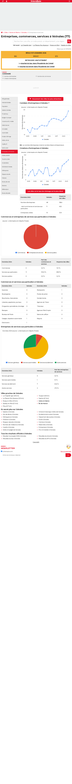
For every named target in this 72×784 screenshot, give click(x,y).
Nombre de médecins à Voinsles (13, 425)
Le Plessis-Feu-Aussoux (40, 45)
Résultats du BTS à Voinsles (47, 438)
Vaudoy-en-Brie (66, 45)
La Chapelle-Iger (26, 45)
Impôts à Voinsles (8, 427)
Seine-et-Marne (15, 32)
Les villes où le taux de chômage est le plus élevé (45, 191)
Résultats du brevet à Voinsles (48, 436)
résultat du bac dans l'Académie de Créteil (37, 63)
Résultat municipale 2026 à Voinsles (14, 436)
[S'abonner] (36, 455)
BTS (56, 56)
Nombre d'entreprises (10, 76)
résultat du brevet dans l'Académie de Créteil (37, 66)
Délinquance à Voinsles (10, 417)
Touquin (41, 396)
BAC (15, 56)
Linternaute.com (7, 451)
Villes (6, 32)
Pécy (4, 406)
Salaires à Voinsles (8, 412)
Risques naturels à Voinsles (11, 422)
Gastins (41, 398)
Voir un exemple (66, 451)
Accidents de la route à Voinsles (49, 414)
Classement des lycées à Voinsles (49, 417)
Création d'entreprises (10, 78)
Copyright (36, 442)
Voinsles (24, 32)
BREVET (36, 56)
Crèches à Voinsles (45, 422)
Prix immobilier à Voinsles (47, 430)
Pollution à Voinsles (9, 419)
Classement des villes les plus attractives (45, 99)
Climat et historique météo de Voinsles (51, 412)
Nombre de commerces (44, 76)
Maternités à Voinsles (45, 425)
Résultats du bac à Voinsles (11, 438)
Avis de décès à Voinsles (10, 414)
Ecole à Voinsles (44, 419)
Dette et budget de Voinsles (12, 430)
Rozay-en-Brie (54, 45)
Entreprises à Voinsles (46, 427)
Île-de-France (43, 403)
